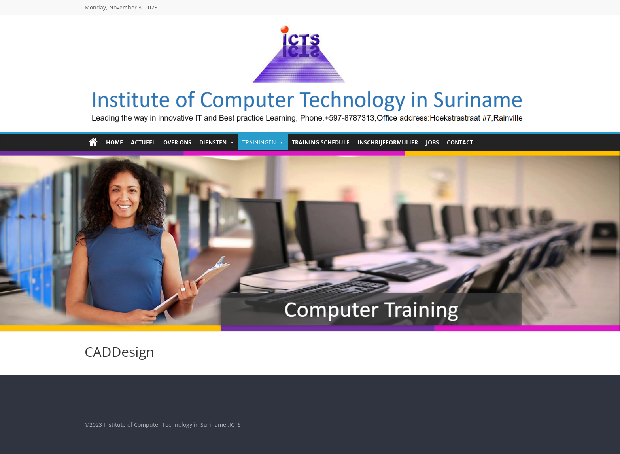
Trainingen (263, 142)
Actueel (143, 142)
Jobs (432, 142)
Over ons (177, 142)
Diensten (216, 142)
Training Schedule (321, 142)
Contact (460, 142)
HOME (114, 142)
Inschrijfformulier (387, 142)
